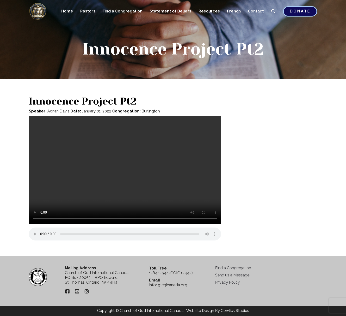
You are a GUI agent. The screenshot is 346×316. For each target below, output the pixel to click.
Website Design (200, 310)
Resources (209, 11)
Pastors (87, 11)
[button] (273, 11)
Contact (256, 11)
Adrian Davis (58, 111)
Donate (300, 11)
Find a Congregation (122, 11)
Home (67, 11)
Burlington (151, 111)
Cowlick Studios (235, 310)
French (234, 11)
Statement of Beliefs (170, 11)
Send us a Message (232, 275)
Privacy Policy (227, 282)
